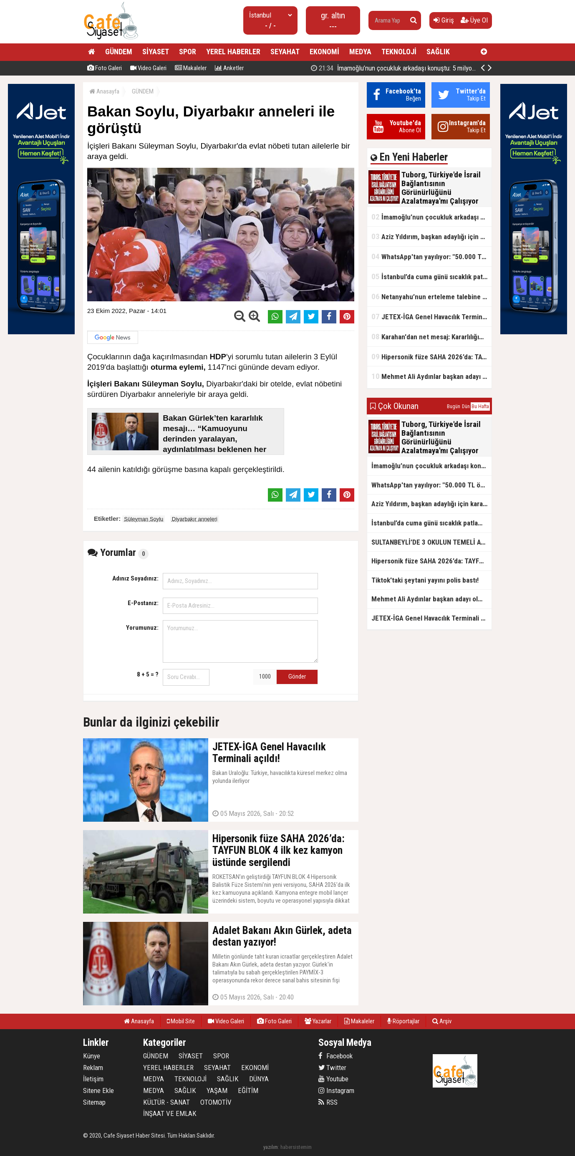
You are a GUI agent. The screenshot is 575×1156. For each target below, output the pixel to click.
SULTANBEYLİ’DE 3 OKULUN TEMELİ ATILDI (431, 542)
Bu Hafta (480, 406)
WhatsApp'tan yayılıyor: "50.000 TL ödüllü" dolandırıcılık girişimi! (431, 256)
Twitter (332, 1067)
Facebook (335, 1056)
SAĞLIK (438, 51)
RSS (328, 1102)
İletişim (93, 1079)
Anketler (229, 68)
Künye (91, 1056)
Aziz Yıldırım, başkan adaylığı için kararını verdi (431, 236)
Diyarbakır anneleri (194, 519)
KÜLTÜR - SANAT (166, 1102)
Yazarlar (318, 1021)
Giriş (444, 20)
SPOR (187, 51)
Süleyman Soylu (143, 519)
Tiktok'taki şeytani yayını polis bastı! (425, 580)
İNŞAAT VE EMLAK (170, 1113)
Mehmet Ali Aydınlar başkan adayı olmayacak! (431, 376)
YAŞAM (217, 1090)
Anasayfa (104, 91)
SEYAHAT (285, 51)
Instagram (336, 1090)
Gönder (297, 676)
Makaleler (191, 68)
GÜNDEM (118, 51)
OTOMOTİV (216, 1102)
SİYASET (155, 51)
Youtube (333, 1079)
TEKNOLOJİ (398, 51)
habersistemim (296, 1147)
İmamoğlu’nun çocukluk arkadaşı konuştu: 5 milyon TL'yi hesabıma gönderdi (431, 217)
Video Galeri (148, 68)
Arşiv (441, 1021)
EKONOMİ (324, 51)
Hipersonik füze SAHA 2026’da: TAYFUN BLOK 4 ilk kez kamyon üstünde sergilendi (431, 356)
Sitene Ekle (98, 1090)
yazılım (270, 1147)
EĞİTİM (248, 1090)
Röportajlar (403, 1021)
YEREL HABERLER (233, 51)
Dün (466, 406)
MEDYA (360, 51)
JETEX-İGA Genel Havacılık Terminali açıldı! (431, 316)
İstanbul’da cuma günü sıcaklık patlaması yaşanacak (431, 276)
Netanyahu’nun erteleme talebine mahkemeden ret (431, 296)
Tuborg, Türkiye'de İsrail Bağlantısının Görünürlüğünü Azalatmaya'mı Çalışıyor (429, 68)
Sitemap (94, 1102)
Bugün (453, 406)
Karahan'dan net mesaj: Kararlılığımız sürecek (431, 336)
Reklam (93, 1067)
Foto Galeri (104, 68)
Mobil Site (181, 1021)
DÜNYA (259, 1079)
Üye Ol (474, 20)
